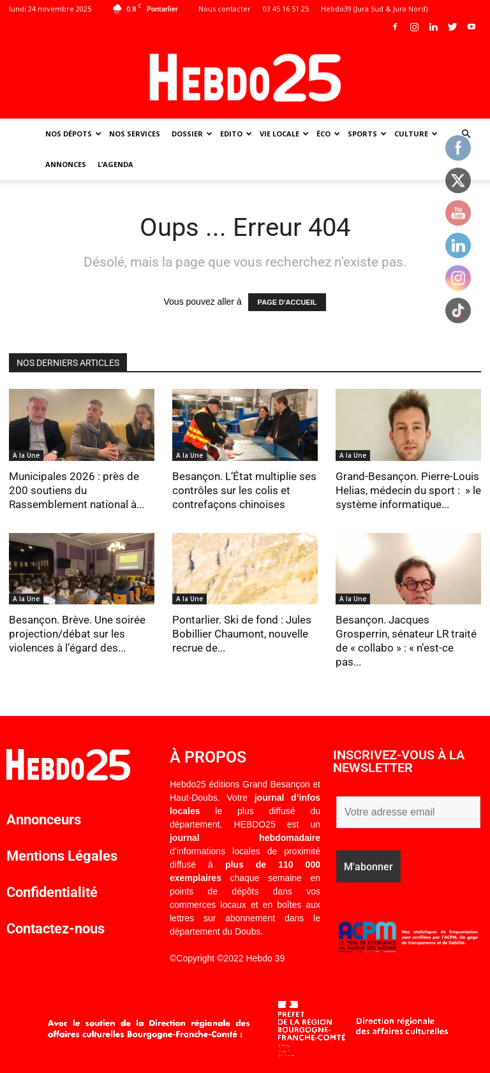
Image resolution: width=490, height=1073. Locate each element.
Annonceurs (43, 820)
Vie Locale (284, 133)
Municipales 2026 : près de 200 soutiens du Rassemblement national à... (76, 490)
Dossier (192, 133)
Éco (328, 133)
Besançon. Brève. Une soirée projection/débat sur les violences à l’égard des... (77, 633)
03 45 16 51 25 (286, 8)
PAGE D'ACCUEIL (287, 302)
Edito (236, 133)
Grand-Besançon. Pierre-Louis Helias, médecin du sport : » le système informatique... (408, 490)
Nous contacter (224, 8)
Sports (367, 133)
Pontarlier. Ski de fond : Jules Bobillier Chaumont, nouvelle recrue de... (241, 633)
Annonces (65, 164)
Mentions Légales (61, 856)
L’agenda (115, 164)
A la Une (26, 455)
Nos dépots (73, 133)
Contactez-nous (55, 929)
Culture (416, 133)
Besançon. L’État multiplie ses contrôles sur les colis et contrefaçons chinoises (244, 490)
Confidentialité (52, 892)
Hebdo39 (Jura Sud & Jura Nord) (374, 8)
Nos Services (134, 133)
